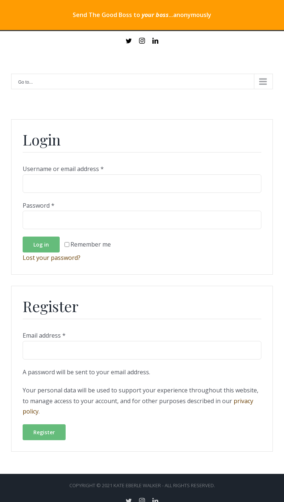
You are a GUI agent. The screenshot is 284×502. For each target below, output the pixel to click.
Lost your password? (51, 258)
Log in (41, 244)
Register (44, 432)
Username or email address (63, 169)
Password (39, 205)
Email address (44, 335)
